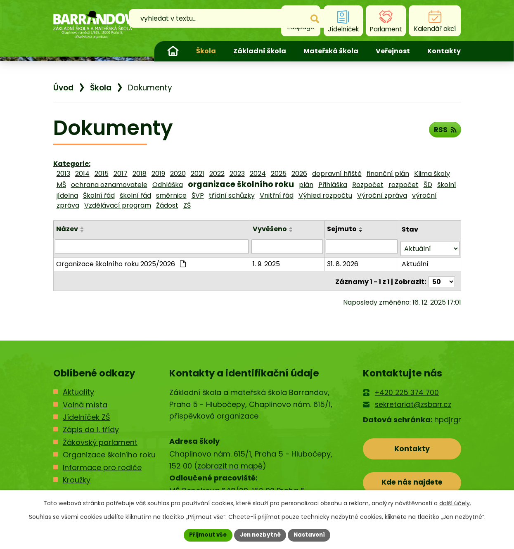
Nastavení (311, 534)
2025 (279, 173)
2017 (121, 173)
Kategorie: (71, 163)
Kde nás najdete (412, 481)
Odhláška (167, 184)
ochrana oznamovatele (109, 184)
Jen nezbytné (260, 534)
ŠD (428, 184)
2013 (63, 173)
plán (306, 184)
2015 (102, 173)
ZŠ (187, 205)
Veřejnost (393, 51)
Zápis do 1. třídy (91, 426)
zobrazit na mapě (230, 462)
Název (67, 229)
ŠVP (198, 195)
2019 (158, 173)
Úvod (173, 51)
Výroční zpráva (382, 195)
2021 (197, 173)
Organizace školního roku (109, 451)
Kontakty (444, 51)
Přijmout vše (205, 534)
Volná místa (85, 401)
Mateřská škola (330, 51)
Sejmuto (342, 229)
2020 (178, 173)
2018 (140, 173)
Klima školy (432, 173)
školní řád (135, 195)
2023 (237, 173)
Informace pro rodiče (102, 464)
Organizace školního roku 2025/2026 (121, 262)
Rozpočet (368, 184)
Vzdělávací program (117, 205)
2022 (217, 173)
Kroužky (76, 476)
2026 (299, 173)
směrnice (171, 195)
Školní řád (99, 195)
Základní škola (259, 51)
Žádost (167, 205)
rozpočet (403, 184)
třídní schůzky (232, 195)
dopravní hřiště (337, 173)
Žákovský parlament (100, 439)
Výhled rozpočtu (325, 195)
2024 (258, 173)
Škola (206, 51)
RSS (444, 130)
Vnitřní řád (277, 195)
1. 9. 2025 (267, 262)
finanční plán (388, 173)
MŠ (61, 184)
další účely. (455, 503)
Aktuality (78, 388)
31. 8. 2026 (343, 262)
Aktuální (415, 262)
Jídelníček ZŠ (86, 414)
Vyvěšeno (270, 229)
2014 (82, 173)
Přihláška (332, 184)
